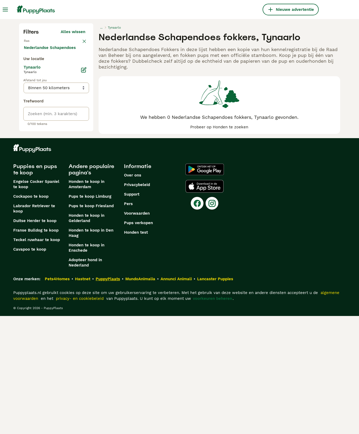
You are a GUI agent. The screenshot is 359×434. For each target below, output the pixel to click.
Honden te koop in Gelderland (86, 336)
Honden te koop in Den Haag (91, 351)
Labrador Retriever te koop (34, 327)
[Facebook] (197, 321)
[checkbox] (26, 71)
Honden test (136, 350)
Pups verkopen (138, 340)
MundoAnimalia (140, 397)
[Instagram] (212, 321)
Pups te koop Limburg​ (90, 314)
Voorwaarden (137, 331)
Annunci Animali (176, 397)
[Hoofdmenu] (5, 9)
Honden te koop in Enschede (86, 366)
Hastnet (82, 397)
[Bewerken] (83, 190)
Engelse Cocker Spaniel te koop (36, 302)
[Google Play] (204, 287)
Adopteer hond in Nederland (85, 381)
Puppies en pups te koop (35, 287)
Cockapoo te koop (30, 314)
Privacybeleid (137, 302)
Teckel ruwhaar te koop (36, 357)
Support (131, 312)
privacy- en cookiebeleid (80, 416)
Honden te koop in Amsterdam (86, 302)
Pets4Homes (57, 397)
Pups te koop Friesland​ (91, 324)
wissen (78, 43)
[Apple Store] (204, 304)
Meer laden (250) (73, 167)
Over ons (132, 293)
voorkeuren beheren (212, 416)
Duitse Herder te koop (34, 338)
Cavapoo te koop (29, 367)
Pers (128, 321)
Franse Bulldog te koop (36, 348)
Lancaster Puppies (215, 397)
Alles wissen (73, 31)
